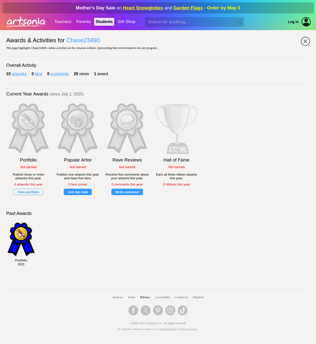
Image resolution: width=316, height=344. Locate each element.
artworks (19, 74)
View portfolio (28, 192)
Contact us (181, 297)
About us (117, 297)
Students (104, 22)
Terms (131, 297)
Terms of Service (168, 329)
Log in (293, 22)
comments (60, 74)
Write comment (127, 192)
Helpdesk (198, 297)
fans (38, 74)
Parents (83, 22)
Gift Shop (126, 22)
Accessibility (162, 297)
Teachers (62, 22)
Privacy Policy (190, 329)
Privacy (145, 297)
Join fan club (78, 192)
